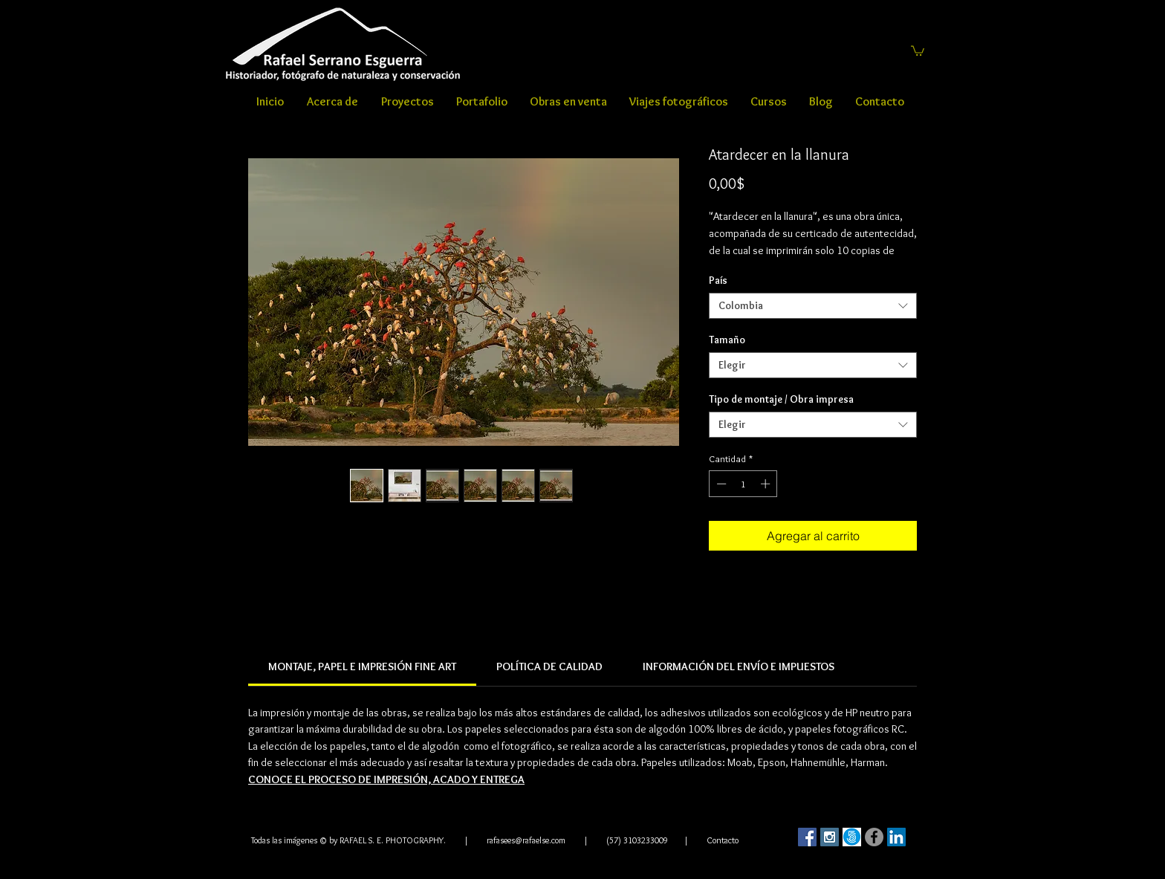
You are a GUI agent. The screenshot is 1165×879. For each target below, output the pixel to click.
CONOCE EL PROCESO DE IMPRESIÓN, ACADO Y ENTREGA (386, 779)
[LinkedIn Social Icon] (896, 837)
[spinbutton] (743, 483)
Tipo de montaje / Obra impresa (781, 399)
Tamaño (727, 339)
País (718, 280)
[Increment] (767, 483)
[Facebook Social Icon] (807, 837)
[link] (362, 666)
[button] (917, 50)
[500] (852, 837)
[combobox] (813, 306)
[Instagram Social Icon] (829, 837)
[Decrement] (720, 483)
